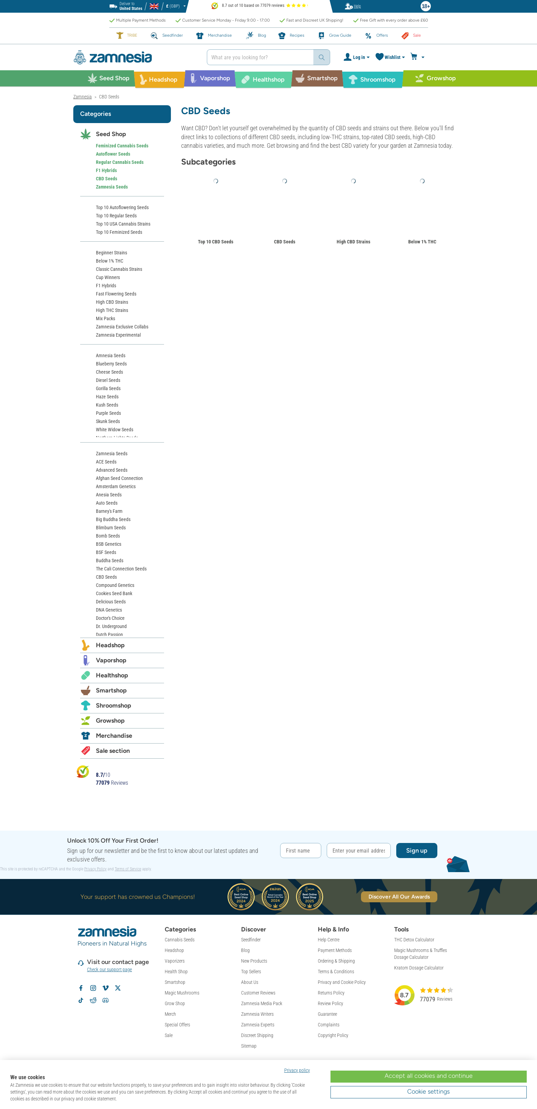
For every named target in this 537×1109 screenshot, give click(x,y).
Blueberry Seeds (111, 363)
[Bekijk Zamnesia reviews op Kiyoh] (82, 771)
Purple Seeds (108, 413)
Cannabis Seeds (180, 939)
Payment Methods (335, 950)
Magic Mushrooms (182, 993)
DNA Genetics (109, 610)
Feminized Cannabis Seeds (122, 145)
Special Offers (177, 1024)
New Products (254, 961)
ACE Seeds (106, 462)
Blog (245, 950)
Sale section (113, 751)
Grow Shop (175, 1003)
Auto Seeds (106, 503)
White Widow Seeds (114, 429)
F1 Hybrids (106, 170)
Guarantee (327, 1014)
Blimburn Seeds (111, 527)
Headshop (110, 645)
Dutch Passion (109, 634)
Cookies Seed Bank (114, 593)
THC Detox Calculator (414, 939)
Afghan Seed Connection (119, 478)
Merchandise (114, 735)
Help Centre (328, 939)
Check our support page (109, 969)
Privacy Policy (95, 869)
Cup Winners (108, 277)
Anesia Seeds (109, 494)
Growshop (110, 720)
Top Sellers (251, 971)
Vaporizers (175, 961)
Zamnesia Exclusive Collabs (122, 326)
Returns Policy (331, 993)
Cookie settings (428, 1091)
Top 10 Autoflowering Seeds (122, 207)
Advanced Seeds (111, 470)
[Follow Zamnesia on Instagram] (93, 988)
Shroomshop (113, 705)
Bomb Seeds (108, 536)
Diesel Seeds (108, 380)
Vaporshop (111, 660)
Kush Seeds (107, 405)
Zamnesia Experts (257, 1024)
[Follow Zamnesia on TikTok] (80, 1000)
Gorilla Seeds (108, 388)
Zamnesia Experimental (118, 335)
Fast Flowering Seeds (116, 294)
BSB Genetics (108, 544)
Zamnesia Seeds (112, 187)
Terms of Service (128, 869)
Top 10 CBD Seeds (215, 241)
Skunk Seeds (108, 421)
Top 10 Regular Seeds (116, 215)
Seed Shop (111, 134)
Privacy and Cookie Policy (342, 982)
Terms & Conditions (336, 971)
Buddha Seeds (109, 560)
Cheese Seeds (109, 372)
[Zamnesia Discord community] (105, 1000)
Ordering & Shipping (336, 961)
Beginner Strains (111, 252)
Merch (170, 1014)
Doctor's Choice (110, 618)
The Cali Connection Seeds (121, 568)
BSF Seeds (106, 552)
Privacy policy (297, 1070)
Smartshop (111, 690)
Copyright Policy (333, 1035)
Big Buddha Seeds (113, 519)
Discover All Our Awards (399, 896)
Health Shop (176, 971)
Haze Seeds (107, 396)
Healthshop (112, 675)
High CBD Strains (353, 241)
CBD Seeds (284, 241)
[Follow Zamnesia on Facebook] (80, 988)
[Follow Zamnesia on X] (117, 988)
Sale (169, 1035)
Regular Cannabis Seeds (119, 162)
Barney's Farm (109, 511)
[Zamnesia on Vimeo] (105, 988)
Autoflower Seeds (113, 154)
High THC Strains (112, 310)
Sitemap (249, 1046)
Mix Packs (105, 318)
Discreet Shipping (257, 1035)
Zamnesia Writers (257, 1014)
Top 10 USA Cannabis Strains (123, 224)
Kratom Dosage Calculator (419, 968)
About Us (249, 982)
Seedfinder (251, 939)
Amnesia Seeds (110, 355)
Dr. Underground (111, 626)
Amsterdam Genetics (116, 486)
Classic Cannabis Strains (119, 269)
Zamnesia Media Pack (261, 1003)
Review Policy (330, 1003)
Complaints (328, 1024)
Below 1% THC (422, 241)
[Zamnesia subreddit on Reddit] (93, 1000)
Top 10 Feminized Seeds (119, 232)
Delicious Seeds (111, 601)
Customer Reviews (258, 993)
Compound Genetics (115, 585)
